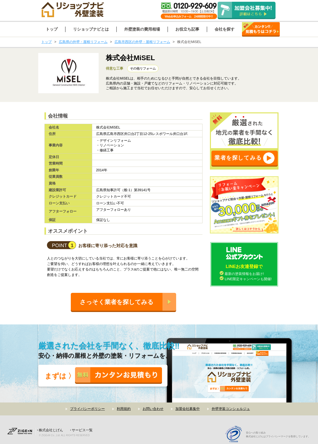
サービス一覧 (82, 430)
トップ (46, 42)
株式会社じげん (51, 430)
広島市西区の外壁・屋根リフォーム (142, 42)
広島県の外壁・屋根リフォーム (83, 42)
